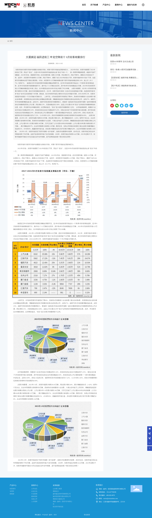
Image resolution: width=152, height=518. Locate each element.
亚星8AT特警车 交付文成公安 (122, 62)
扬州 (50, 515)
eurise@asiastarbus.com (110, 498)
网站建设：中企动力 (41, 515)
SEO (55, 515)
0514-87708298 (111, 492)
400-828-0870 (110, 495)
